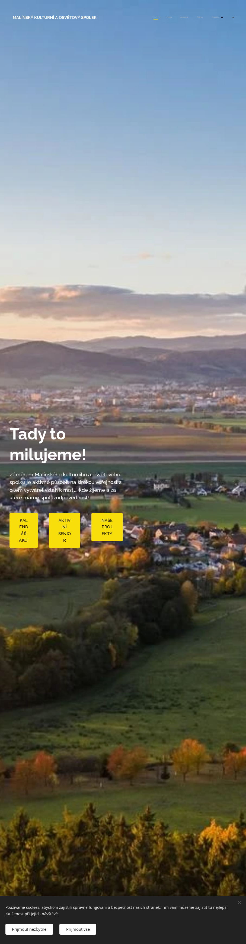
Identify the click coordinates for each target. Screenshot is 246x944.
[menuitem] (183, 17)
